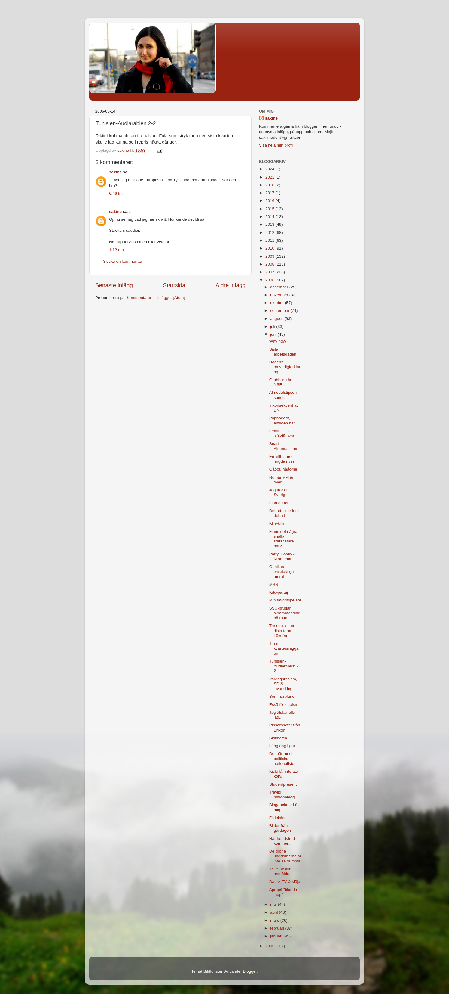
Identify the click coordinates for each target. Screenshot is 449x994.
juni (274, 334)
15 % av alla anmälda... (281, 871)
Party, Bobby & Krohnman (282, 556)
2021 (270, 177)
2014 (270, 216)
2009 (270, 256)
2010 (270, 248)
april (274, 912)
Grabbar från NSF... (280, 382)
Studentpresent (283, 784)
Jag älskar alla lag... (282, 714)
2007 (270, 272)
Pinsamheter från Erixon (284, 727)
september (280, 310)
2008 (270, 264)
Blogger (250, 971)
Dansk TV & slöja (284, 881)
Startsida (174, 285)
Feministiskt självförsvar (281, 433)
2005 (270, 946)
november (279, 295)
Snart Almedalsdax (283, 446)
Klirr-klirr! (277, 523)
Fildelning (278, 817)
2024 (270, 169)
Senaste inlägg (114, 285)
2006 (270, 280)
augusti (277, 318)
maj (274, 904)
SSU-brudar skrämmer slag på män (285, 613)
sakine (115, 172)
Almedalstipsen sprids (283, 394)
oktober (277, 302)
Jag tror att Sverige (279, 492)
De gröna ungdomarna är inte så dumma (285, 856)
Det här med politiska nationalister (282, 758)
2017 (270, 193)
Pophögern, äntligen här (282, 420)
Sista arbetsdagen (282, 351)
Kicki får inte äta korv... (283, 773)
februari (277, 928)
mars (275, 920)
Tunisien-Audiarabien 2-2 (284, 666)
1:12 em (116, 249)
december (279, 287)
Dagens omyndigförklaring (285, 367)
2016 (270, 200)
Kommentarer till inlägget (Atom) (156, 297)
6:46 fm (116, 193)
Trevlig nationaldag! (282, 794)
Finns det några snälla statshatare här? (283, 538)
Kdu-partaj (278, 592)
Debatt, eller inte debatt (284, 513)
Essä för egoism (283, 704)
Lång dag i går (282, 746)
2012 (270, 232)
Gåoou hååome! (283, 469)
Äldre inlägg (230, 285)
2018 (270, 185)
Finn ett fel (278, 503)
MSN (273, 584)
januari (276, 936)
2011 (270, 240)
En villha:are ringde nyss (282, 459)
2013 (270, 224)
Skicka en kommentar (122, 261)
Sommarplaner (282, 696)
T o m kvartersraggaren (284, 648)
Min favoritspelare (285, 600)
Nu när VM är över (281, 479)
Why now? (278, 341)
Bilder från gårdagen (280, 828)
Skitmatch (278, 738)
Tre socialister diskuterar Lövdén (282, 630)
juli (273, 326)
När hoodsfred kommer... (282, 841)
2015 (270, 209)
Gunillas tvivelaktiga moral (281, 571)
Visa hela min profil (276, 145)
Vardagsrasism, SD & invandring (283, 684)
